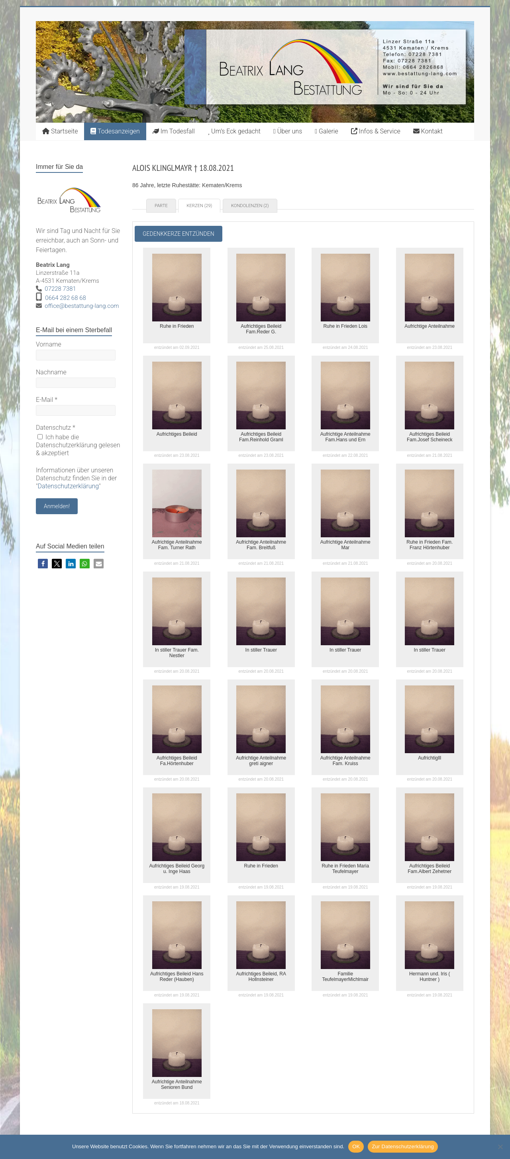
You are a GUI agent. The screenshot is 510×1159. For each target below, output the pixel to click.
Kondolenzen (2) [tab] (250, 205)
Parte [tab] (161, 205)
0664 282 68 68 (65, 297)
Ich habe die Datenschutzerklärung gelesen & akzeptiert (78, 445)
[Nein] (500, 1147)
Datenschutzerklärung (68, 486)
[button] (43, 564)
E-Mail (46, 399)
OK (356, 1146)
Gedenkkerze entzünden (178, 234)
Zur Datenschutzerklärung (403, 1146)
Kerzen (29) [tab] (199, 205)
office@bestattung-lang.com (82, 305)
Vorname (48, 344)
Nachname (51, 372)
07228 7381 (60, 288)
